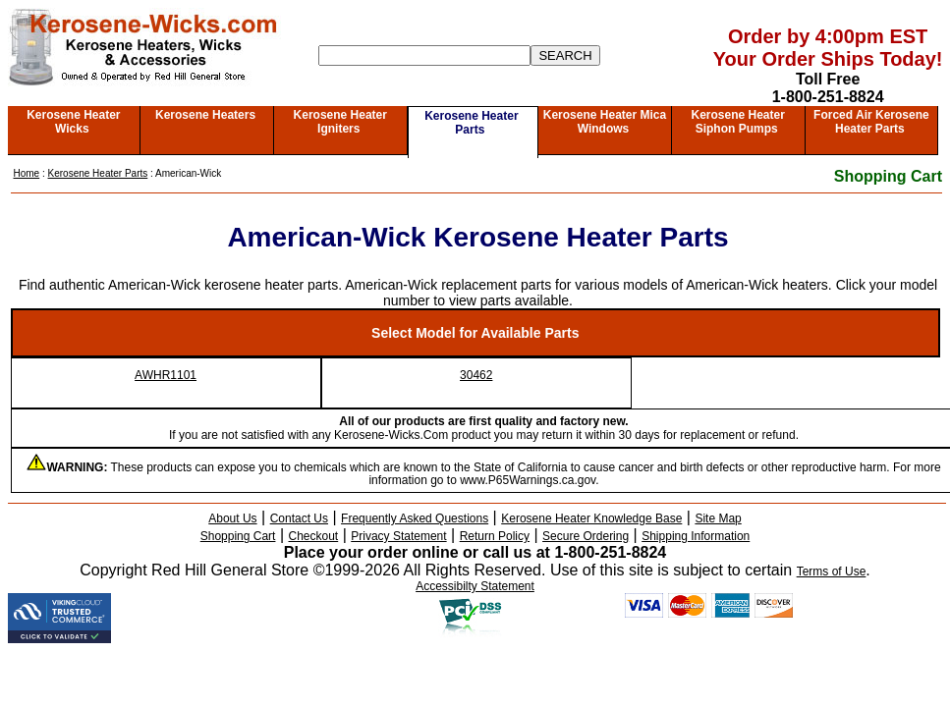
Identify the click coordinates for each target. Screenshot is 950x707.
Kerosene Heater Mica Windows (604, 122)
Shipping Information (696, 536)
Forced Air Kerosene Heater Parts (871, 122)
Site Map (718, 518)
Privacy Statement (398, 536)
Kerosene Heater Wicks (73, 122)
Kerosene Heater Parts (471, 122)
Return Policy (495, 536)
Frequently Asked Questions (414, 518)
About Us (232, 518)
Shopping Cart (888, 176)
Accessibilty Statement (475, 586)
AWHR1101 (165, 375)
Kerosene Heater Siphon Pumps (737, 122)
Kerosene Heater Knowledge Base (591, 518)
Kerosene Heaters (205, 115)
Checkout (314, 536)
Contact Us (299, 518)
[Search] (424, 55)
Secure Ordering (585, 536)
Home (27, 173)
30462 (476, 375)
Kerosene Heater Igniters (340, 122)
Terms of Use (831, 571)
